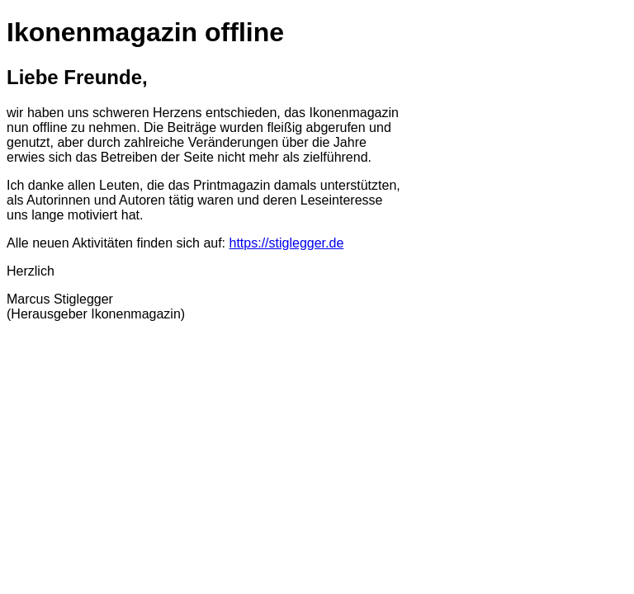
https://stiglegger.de (286, 243)
